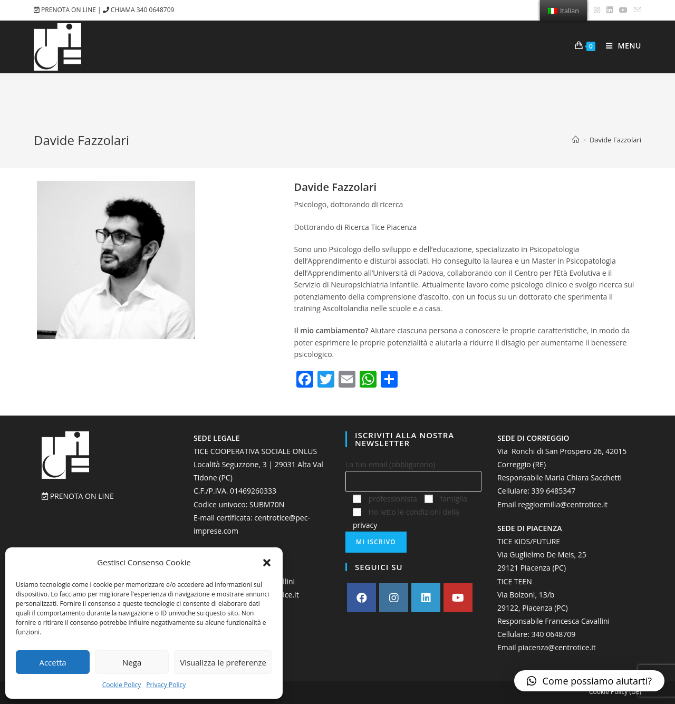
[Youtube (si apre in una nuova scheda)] (623, 10)
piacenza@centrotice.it (557, 647)
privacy (365, 525)
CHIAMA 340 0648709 (139, 9)
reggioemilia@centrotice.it (563, 504)
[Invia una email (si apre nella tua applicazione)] (636, 10)
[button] (267, 562)
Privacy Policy (166, 684)
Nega (131, 662)
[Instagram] (393, 597)
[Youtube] (457, 597)
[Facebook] (361, 597)
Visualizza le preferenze (223, 662)
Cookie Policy (121, 684)
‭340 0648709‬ (554, 634)
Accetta (52, 662)
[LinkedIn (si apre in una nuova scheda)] (609, 10)
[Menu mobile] (619, 47)
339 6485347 (554, 491)
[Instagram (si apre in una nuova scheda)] (597, 10)
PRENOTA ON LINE (66, 9)
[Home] (575, 139)
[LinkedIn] (425, 597)
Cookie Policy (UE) (615, 691)
